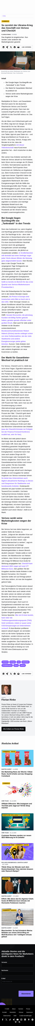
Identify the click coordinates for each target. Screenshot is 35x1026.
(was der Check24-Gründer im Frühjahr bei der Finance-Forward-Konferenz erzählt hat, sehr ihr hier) (17, 431)
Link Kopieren (26, 47)
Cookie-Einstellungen (25, 1015)
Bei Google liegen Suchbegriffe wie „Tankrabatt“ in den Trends (19, 84)
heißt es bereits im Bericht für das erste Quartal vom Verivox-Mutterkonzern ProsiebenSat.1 (17, 284)
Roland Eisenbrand (8, 862)
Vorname (4, 962)
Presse (28, 1009)
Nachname (4, 970)
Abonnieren (26, 994)
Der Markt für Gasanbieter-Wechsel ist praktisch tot (19, 89)
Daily (3, 16)
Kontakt (4, 1012)
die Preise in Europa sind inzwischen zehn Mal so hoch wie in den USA (15, 299)
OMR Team (5, 801)
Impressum (29, 1012)
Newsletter (13, 1012)
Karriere (20, 1009)
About (13, 1009)
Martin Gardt (6, 769)
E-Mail (3, 978)
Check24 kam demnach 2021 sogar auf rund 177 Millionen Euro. (16, 566)
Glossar (21, 1012)
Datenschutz (7, 1015)
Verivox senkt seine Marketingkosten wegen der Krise (19, 95)
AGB (15, 1015)
